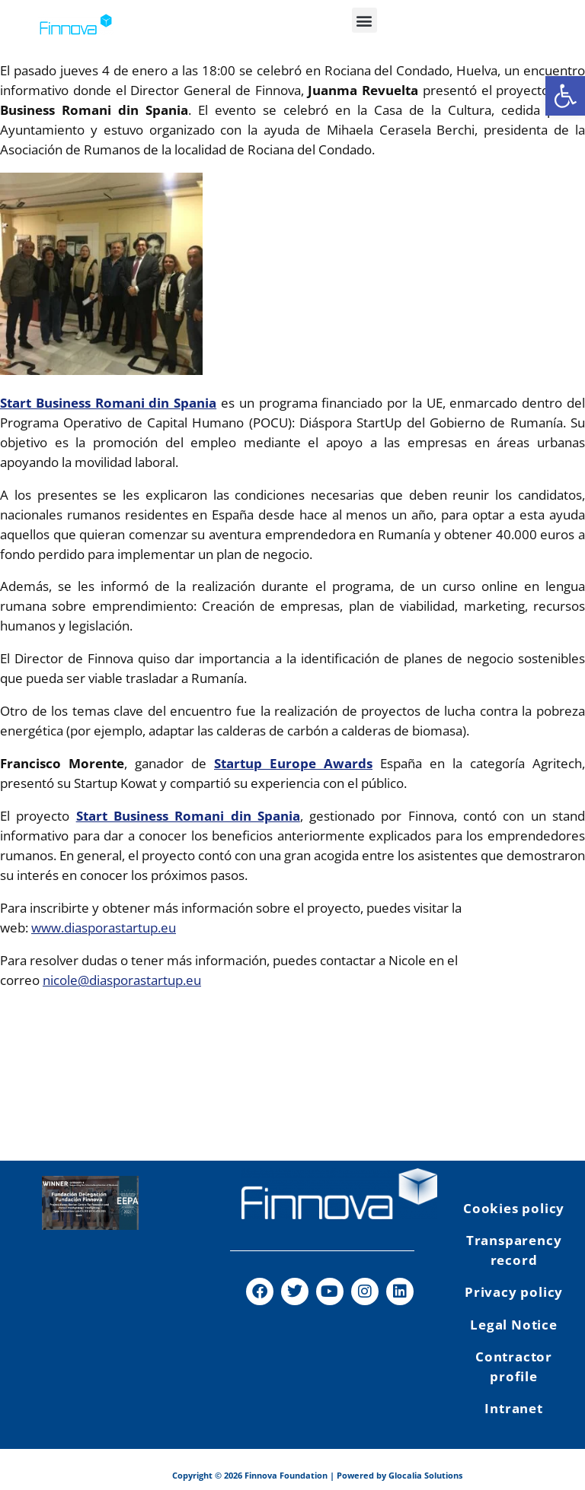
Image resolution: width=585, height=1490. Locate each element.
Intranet (513, 1408)
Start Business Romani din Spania (108, 402)
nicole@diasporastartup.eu (122, 980)
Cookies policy (513, 1208)
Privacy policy (514, 1292)
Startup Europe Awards (293, 763)
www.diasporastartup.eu (103, 927)
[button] (364, 20)
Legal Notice (514, 1324)
